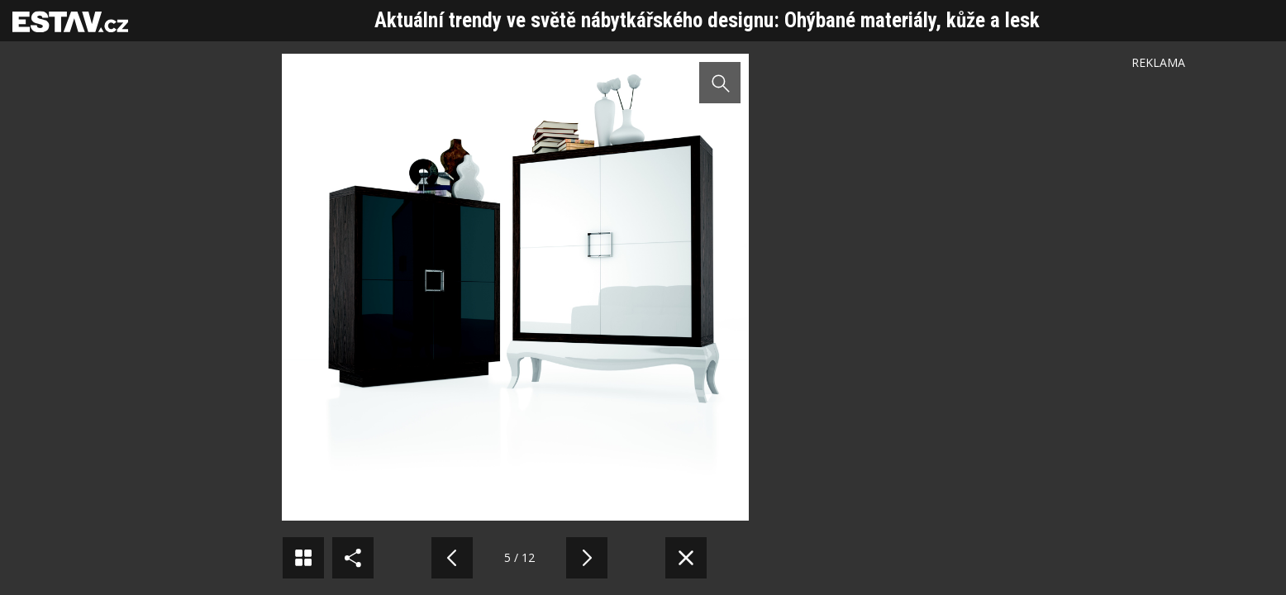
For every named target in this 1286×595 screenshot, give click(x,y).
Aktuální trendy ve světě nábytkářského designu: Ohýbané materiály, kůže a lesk (707, 20)
